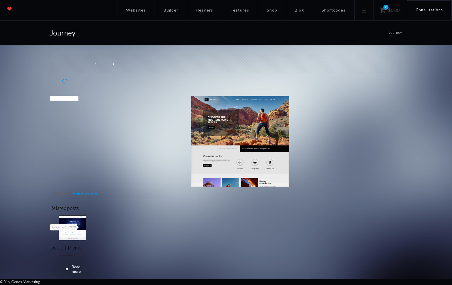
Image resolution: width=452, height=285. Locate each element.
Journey (395, 32)
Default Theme (65, 248)
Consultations (429, 10)
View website (85, 193)
